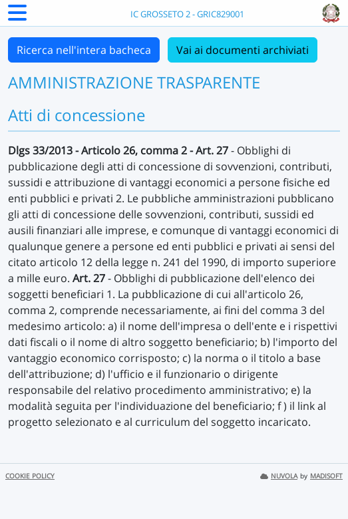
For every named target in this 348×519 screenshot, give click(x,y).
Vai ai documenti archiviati (242, 50)
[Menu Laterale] (17, 16)
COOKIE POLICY (30, 476)
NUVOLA (278, 476)
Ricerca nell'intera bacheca (84, 50)
